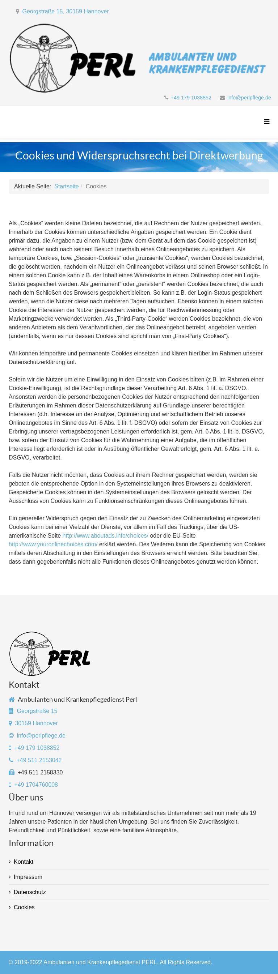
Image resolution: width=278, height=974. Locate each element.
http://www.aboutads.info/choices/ (105, 536)
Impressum (28, 877)
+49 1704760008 (35, 785)
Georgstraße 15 (37, 711)
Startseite (66, 186)
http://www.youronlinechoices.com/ (53, 544)
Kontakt (23, 862)
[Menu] (264, 122)
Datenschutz (30, 892)
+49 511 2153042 (39, 760)
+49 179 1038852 (191, 98)
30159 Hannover (36, 723)
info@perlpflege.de (249, 98)
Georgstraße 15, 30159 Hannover (65, 11)
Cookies (24, 907)
